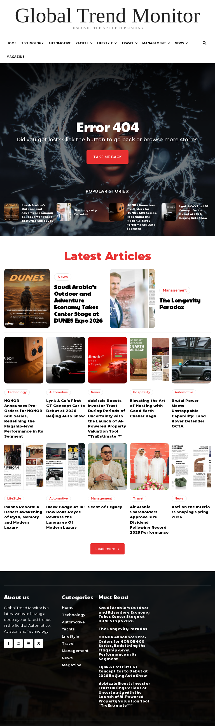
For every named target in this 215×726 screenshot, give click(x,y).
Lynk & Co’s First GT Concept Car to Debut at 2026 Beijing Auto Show (194, 211)
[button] (204, 43)
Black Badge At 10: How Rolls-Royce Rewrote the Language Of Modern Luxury (65, 517)
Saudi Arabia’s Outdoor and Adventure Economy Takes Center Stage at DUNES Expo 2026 (37, 213)
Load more (107, 549)
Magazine (15, 56)
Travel (129, 43)
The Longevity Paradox (85, 212)
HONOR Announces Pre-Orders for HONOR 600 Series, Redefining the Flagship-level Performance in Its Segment (142, 216)
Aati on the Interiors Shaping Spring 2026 (191, 512)
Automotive (59, 43)
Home (11, 43)
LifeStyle (107, 43)
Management (156, 43)
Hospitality (141, 392)
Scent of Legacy (105, 507)
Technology (32, 43)
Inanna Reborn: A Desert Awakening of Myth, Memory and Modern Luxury (23, 517)
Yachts (84, 43)
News (181, 43)
